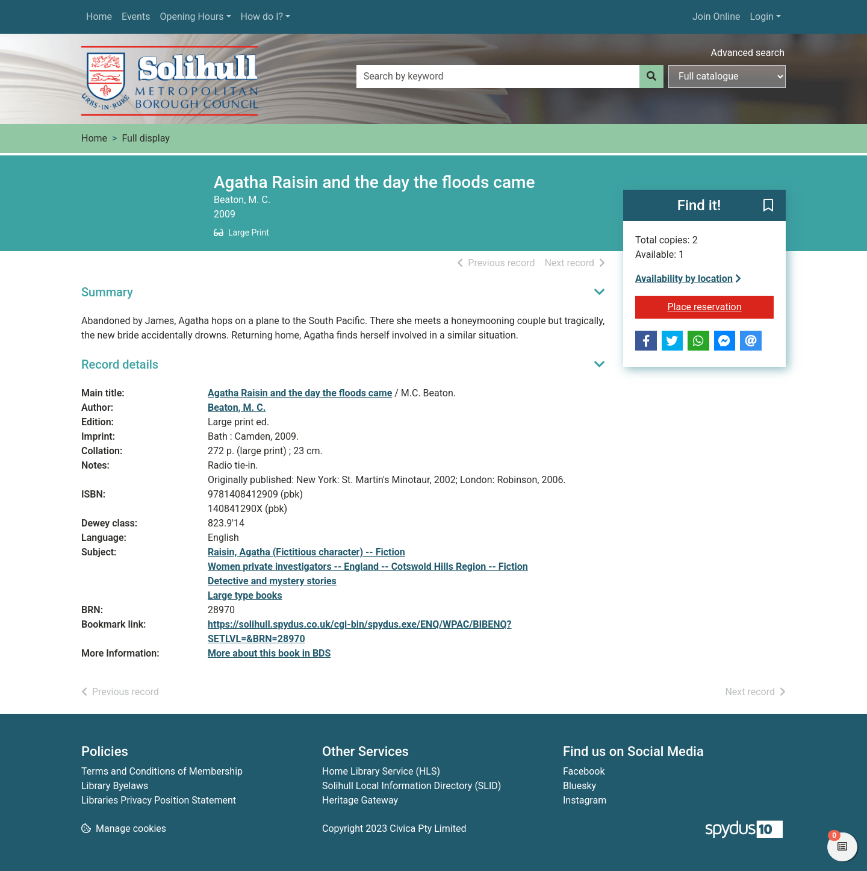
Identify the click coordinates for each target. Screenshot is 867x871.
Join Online (716, 16)
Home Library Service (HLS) (381, 771)
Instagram (584, 800)
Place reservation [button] (721, 306)
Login (761, 16)
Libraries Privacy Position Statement (158, 800)
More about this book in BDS (269, 653)
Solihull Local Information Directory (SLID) (411, 785)
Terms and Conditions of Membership (162, 771)
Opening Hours (191, 16)
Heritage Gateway (360, 800)
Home (99, 16)
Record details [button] (119, 364)
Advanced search (748, 52)
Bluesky (579, 785)
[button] (768, 206)
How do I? (262, 16)
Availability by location (688, 278)
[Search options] (727, 76)
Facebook (583, 771)
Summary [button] (107, 292)
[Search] (651, 76)
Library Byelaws (114, 785)
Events (136, 16)
